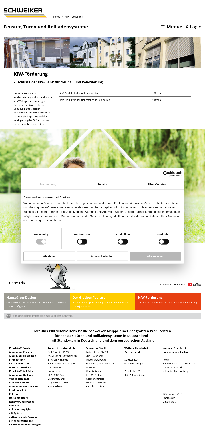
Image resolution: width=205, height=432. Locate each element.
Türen (29, 26)
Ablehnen (49, 256)
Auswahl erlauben (102, 256)
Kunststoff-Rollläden (21, 371)
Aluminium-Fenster (20, 352)
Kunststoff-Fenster (20, 348)
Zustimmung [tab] (48, 184)
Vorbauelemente (19, 378)
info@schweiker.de (58, 359)
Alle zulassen (155, 256)
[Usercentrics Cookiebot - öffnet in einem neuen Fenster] (166, 174)
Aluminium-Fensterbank (23, 386)
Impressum (169, 397)
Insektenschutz (18, 390)
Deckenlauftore (18, 397)
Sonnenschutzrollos (21, 420)
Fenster (12, 26)
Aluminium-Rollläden (22, 375)
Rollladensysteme (68, 26)
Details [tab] (102, 184)
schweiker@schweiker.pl (176, 371)
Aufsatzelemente (19, 382)
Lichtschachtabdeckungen (25, 424)
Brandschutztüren (20, 367)
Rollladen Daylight (20, 409)
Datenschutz (169, 401)
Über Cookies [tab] (157, 184)
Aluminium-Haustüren (22, 355)
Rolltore (14, 394)
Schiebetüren (17, 359)
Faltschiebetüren (19, 363)
